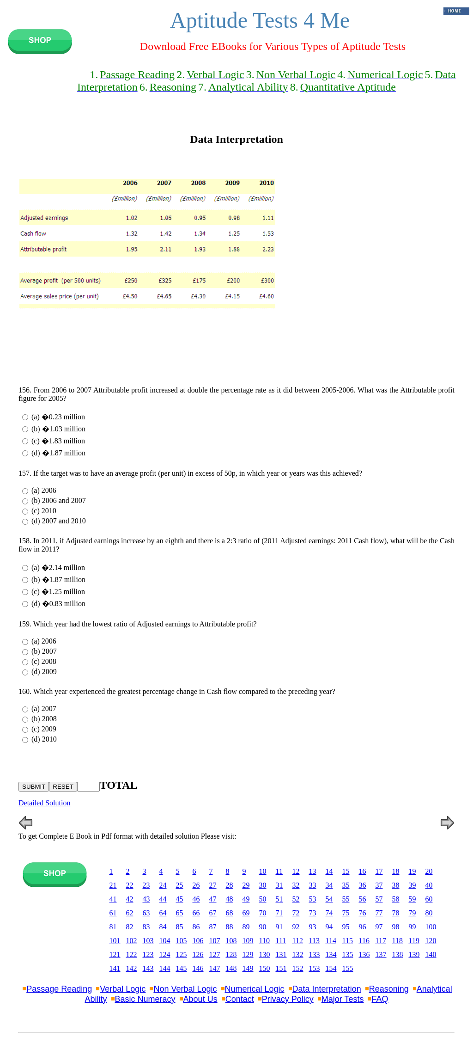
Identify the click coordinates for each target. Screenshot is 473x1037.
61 (113, 913)
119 (414, 941)
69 (246, 913)
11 (279, 871)
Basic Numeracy (145, 999)
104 (164, 941)
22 (129, 885)
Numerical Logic (255, 989)
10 (263, 871)
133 (314, 954)
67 (213, 913)
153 (314, 968)
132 (297, 954)
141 (115, 968)
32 (296, 885)
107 (214, 941)
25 (179, 885)
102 (131, 941)
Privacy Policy (288, 999)
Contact (239, 999)
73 (312, 913)
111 (281, 941)
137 (381, 954)
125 (181, 954)
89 (246, 927)
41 (113, 899)
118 (397, 941)
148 (231, 968)
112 (297, 941)
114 (331, 941)
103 (148, 941)
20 (429, 871)
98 (396, 927)
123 (148, 954)
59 (412, 899)
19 (412, 871)
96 (362, 927)
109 (248, 941)
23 (146, 885)
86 (196, 927)
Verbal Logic (123, 989)
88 (229, 927)
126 (198, 954)
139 (414, 954)
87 (213, 927)
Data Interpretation (326, 989)
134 (331, 954)
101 (115, 941)
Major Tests (342, 999)
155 (347, 968)
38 (396, 885)
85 (179, 927)
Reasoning (389, 989)
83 (146, 927)
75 (346, 913)
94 (329, 927)
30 (263, 885)
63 (146, 913)
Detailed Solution (44, 803)
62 (129, 913)
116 (364, 941)
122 (131, 954)
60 (429, 899)
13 (312, 871)
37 (379, 885)
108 (231, 941)
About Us (200, 999)
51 (279, 899)
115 (347, 941)
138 (397, 954)
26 (196, 885)
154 (331, 968)
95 (346, 927)
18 (396, 871)
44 (163, 899)
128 (231, 954)
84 (163, 927)
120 (431, 941)
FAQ (379, 999)
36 (362, 885)
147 (214, 968)
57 (379, 899)
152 (297, 968)
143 (148, 968)
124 (164, 954)
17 (379, 871)
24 (163, 885)
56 (362, 899)
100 (431, 927)
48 (229, 899)
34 (329, 885)
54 (329, 899)
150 (264, 968)
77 (379, 913)
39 (412, 885)
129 (248, 954)
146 (198, 968)
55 (346, 899)
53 (312, 899)
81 (113, 927)
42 (129, 899)
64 (163, 913)
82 (129, 927)
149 (248, 968)
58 (396, 899)
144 (164, 968)
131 (281, 954)
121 (115, 954)
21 (113, 885)
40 (429, 885)
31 (279, 885)
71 (279, 913)
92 (296, 927)
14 (329, 871)
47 (213, 899)
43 (146, 899)
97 (379, 927)
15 (346, 871)
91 (279, 927)
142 (131, 968)
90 (263, 927)
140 (431, 954)
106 (198, 941)
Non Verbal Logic (185, 989)
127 (214, 954)
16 (362, 871)
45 (179, 899)
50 (263, 899)
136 (364, 954)
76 (362, 913)
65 (179, 913)
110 (264, 941)
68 (229, 913)
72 (296, 913)
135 (347, 954)
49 (246, 899)
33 (312, 885)
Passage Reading (59, 989)
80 (429, 913)
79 (412, 913)
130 (264, 954)
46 (196, 899)
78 (396, 913)
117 (381, 941)
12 (296, 871)
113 (314, 941)
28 (229, 885)
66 (196, 913)
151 (281, 968)
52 (296, 899)
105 (181, 941)
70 (263, 913)
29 (246, 885)
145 (181, 968)
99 (412, 927)
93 (312, 927)
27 (213, 885)
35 (346, 885)
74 (329, 913)
